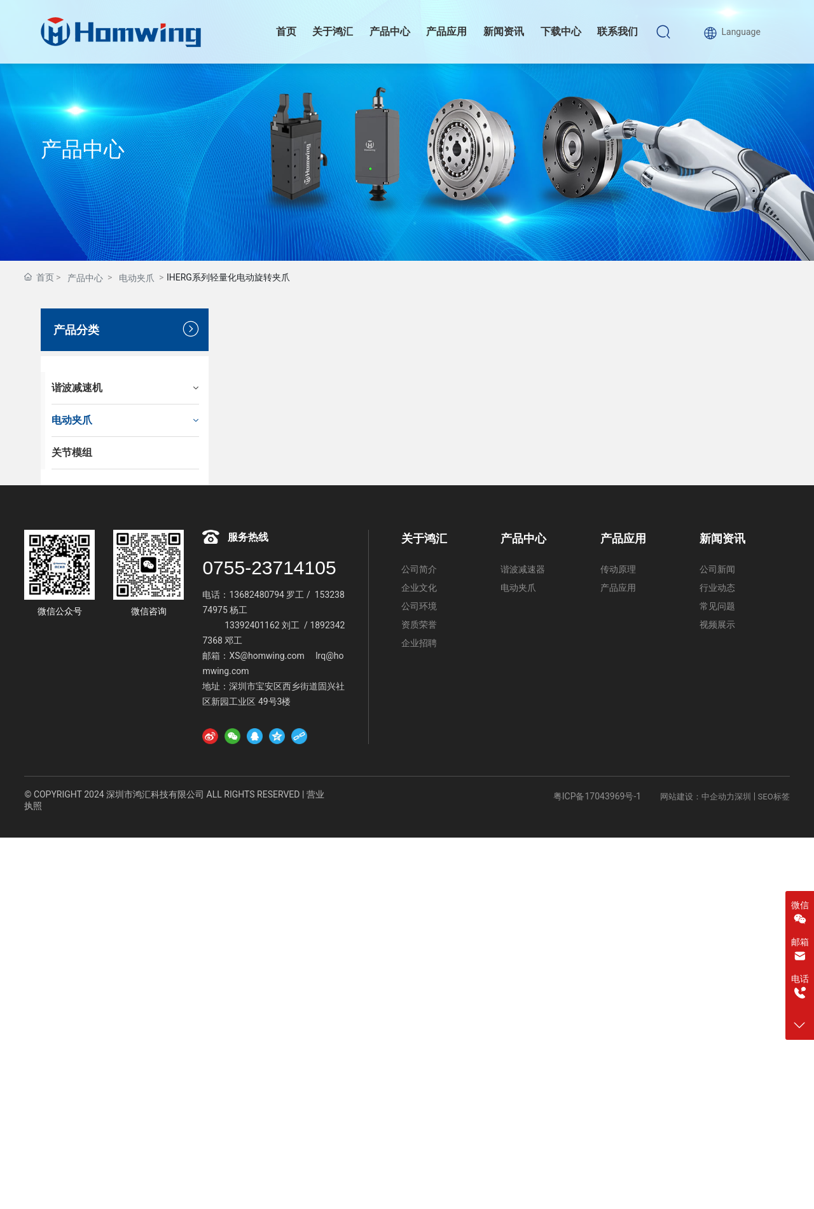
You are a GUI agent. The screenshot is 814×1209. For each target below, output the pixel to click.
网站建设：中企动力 (697, 796)
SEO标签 (774, 796)
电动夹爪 (137, 278)
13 (234, 595)
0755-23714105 (269, 567)
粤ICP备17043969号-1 (597, 796)
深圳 (743, 796)
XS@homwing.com (268, 656)
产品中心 (83, 149)
